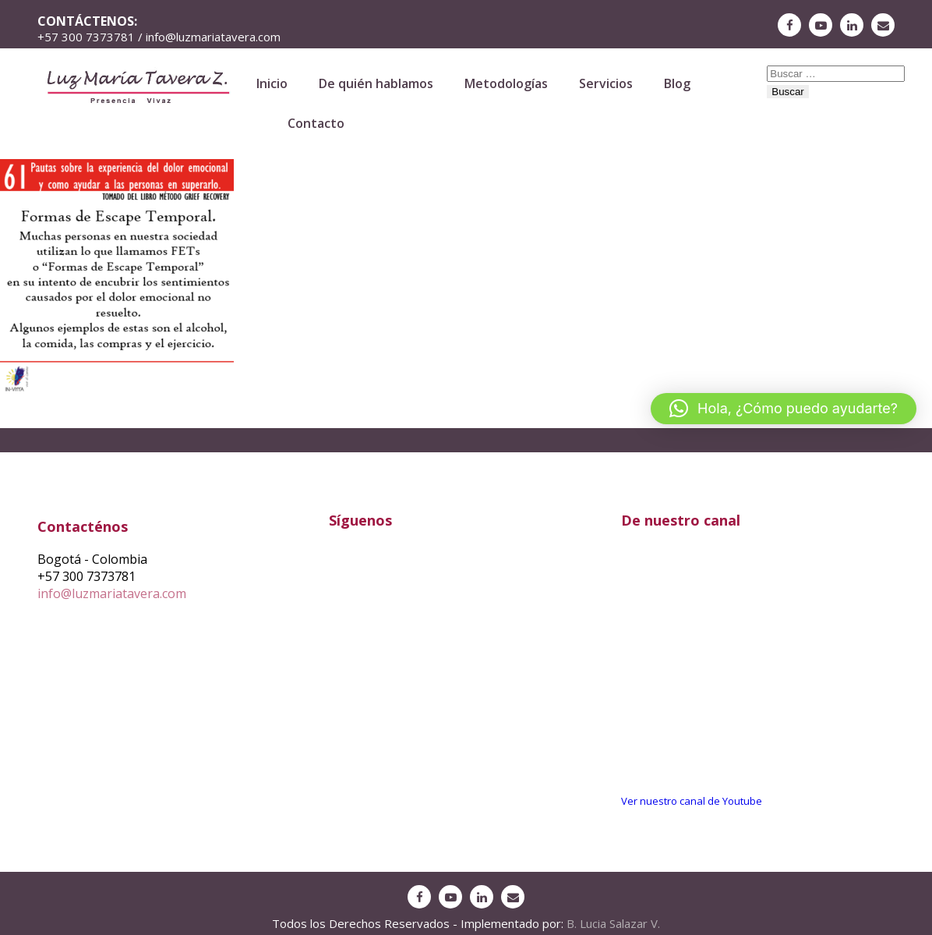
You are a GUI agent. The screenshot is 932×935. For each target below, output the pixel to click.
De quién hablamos (376, 83)
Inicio (272, 83)
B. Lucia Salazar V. (613, 923)
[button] (783, 408)
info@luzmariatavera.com (111, 593)
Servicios (606, 83)
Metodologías (506, 83)
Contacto (316, 123)
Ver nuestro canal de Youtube (691, 801)
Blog (677, 83)
